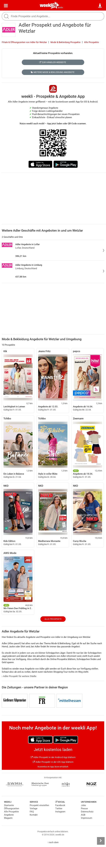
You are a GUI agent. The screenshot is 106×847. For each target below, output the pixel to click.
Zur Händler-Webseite (52, 62)
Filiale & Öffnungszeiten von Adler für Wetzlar (24, 42)
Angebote (9, 814)
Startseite (9, 805)
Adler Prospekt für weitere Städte (19, 676)
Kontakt (34, 814)
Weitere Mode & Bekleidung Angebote (52, 72)
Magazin (8, 818)
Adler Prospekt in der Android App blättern (53, 757)
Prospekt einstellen (39, 805)
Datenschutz (87, 811)
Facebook (60, 805)
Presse (84, 808)
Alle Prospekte (91, 42)
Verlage (33, 808)
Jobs (83, 805)
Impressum (86, 818)
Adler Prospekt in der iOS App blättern (53, 762)
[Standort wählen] (100, 5)
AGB (83, 814)
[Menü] (6, 5)
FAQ (32, 811)
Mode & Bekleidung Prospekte (65, 42)
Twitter (58, 808)
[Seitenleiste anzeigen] (100, 841)
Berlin (60, 7)
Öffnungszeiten (11, 808)
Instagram (60, 811)
